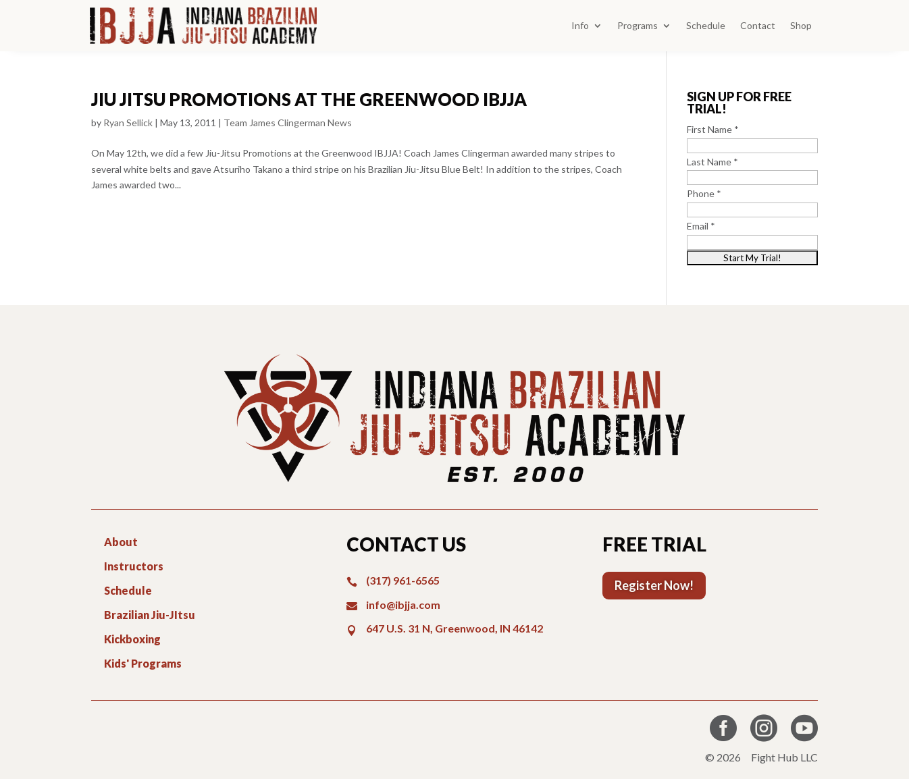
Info (580, 25)
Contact (757, 25)
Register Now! (654, 585)
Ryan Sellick (128, 122)
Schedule (705, 25)
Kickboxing (132, 639)
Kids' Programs (143, 663)
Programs (637, 25)
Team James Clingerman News (288, 122)
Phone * (704, 193)
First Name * (713, 129)
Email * (701, 226)
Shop (801, 25)
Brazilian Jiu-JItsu (149, 614)
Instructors (133, 566)
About (121, 541)
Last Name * (712, 161)
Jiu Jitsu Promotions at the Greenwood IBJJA (309, 99)
